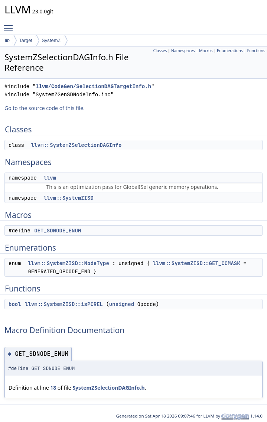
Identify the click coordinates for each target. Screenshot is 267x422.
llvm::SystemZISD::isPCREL (64, 304)
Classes (160, 50)
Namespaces (183, 50)
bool (15, 304)
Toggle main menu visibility (10, 25)
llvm (49, 177)
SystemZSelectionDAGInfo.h (108, 387)
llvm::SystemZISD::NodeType (68, 263)
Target (25, 40)
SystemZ (51, 40)
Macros (206, 50)
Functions (256, 50)
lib (7, 40)
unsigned (121, 304)
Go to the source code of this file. (44, 108)
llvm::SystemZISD (68, 197)
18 (53, 387)
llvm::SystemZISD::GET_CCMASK (196, 263)
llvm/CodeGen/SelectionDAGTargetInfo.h (93, 86)
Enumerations (230, 50)
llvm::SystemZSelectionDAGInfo (76, 145)
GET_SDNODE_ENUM (57, 230)
